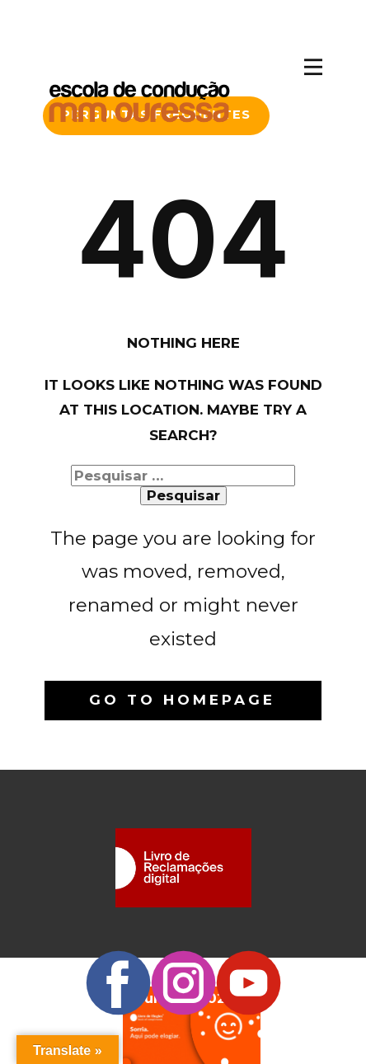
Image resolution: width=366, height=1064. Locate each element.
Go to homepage (182, 699)
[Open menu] (313, 67)
